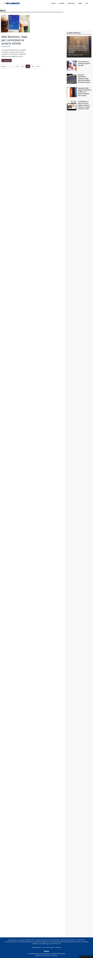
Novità (53, 3)
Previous (3, 66)
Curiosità (61, 3)
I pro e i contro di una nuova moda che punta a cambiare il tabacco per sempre (78, 49)
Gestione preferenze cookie (86, 956)
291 (23, 66)
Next (38, 66)
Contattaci (58, 947)
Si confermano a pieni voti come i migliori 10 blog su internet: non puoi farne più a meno (84, 105)
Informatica (71, 3)
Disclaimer (54, 955)
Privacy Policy (46, 955)
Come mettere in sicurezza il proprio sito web (84, 63)
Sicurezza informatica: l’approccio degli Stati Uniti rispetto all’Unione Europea (84, 78)
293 (33, 66)
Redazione (39, 955)
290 (17, 66)
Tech (86, 3)
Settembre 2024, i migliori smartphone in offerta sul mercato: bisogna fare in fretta (84, 91)
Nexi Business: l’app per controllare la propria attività (14, 40)
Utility (80, 3)
